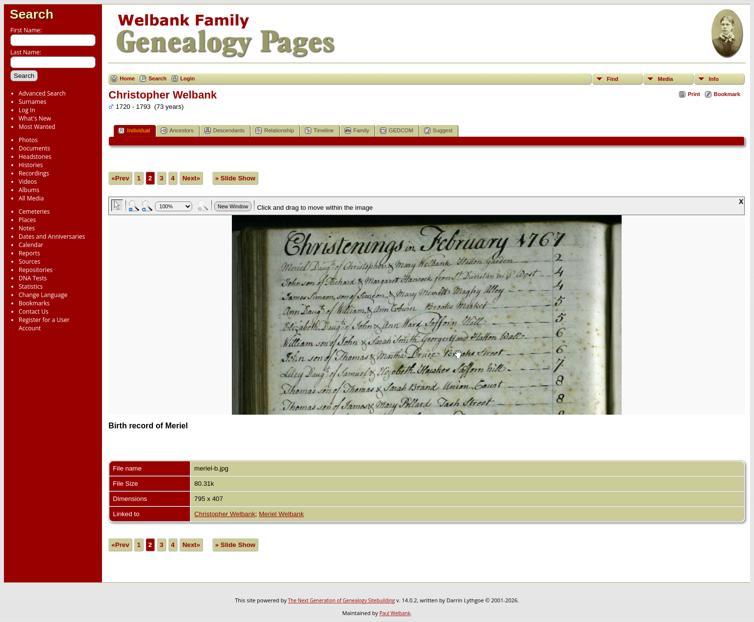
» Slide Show (235, 178)
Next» (191, 178)
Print (694, 94)
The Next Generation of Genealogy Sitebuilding (341, 600)
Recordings (34, 173)
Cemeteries (34, 211)
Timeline (319, 130)
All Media (31, 198)
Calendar (31, 245)
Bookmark (727, 94)
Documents (34, 148)
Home (127, 78)
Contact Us (34, 311)
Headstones (35, 156)
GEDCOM (396, 130)
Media (665, 79)
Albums (29, 190)
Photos (28, 140)
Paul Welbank (394, 613)
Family (357, 130)
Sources (29, 261)
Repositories (35, 270)
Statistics (31, 286)
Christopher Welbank (224, 514)
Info (714, 79)
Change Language (43, 295)
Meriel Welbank (281, 514)
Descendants (224, 130)
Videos (28, 181)
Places (27, 220)
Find (612, 79)
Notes (27, 228)
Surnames (32, 102)
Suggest (438, 130)
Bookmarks (34, 303)
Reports (29, 253)
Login (187, 78)
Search (31, 14)
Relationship (274, 130)
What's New (35, 118)
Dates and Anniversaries (52, 236)
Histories (31, 165)
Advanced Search (42, 93)
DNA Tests (33, 278)
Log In (27, 110)
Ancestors (177, 130)
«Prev (120, 178)
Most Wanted (37, 127)
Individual (134, 130)
